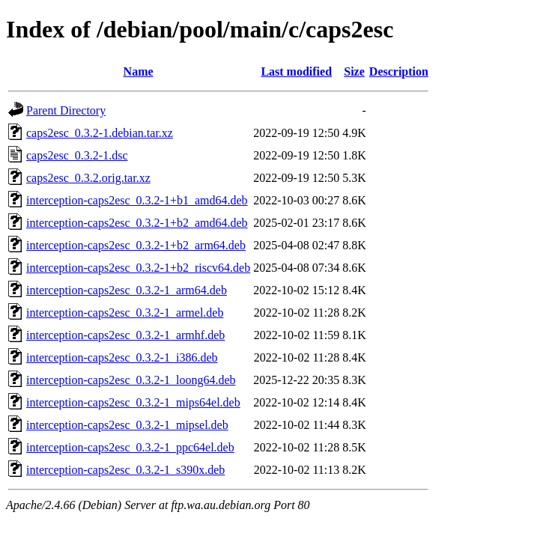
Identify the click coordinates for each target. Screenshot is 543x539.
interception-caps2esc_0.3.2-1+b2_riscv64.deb (138, 267)
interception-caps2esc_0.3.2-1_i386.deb (121, 357)
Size (354, 71)
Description (398, 71)
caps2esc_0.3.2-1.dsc (77, 155)
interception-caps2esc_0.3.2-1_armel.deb (124, 312)
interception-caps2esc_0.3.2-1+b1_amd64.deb (137, 200)
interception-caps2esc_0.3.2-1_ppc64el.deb (130, 447)
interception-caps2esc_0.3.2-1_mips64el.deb (133, 402)
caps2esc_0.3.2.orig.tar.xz (88, 177)
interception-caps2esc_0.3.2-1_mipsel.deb (127, 424)
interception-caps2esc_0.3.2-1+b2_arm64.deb (136, 245)
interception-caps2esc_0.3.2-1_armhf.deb (125, 335)
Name (139, 71)
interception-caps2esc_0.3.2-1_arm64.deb (126, 290)
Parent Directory (66, 110)
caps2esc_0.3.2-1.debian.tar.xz (99, 133)
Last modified (296, 71)
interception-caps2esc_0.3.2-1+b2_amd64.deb (137, 222)
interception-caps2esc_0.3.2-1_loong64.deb (130, 380)
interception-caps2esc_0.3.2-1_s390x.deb (125, 469)
